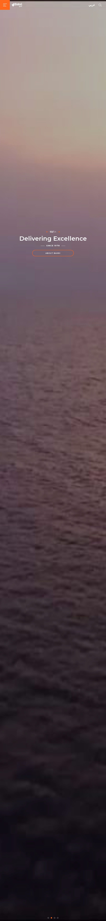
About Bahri (53, 253)
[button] (48, 918)
